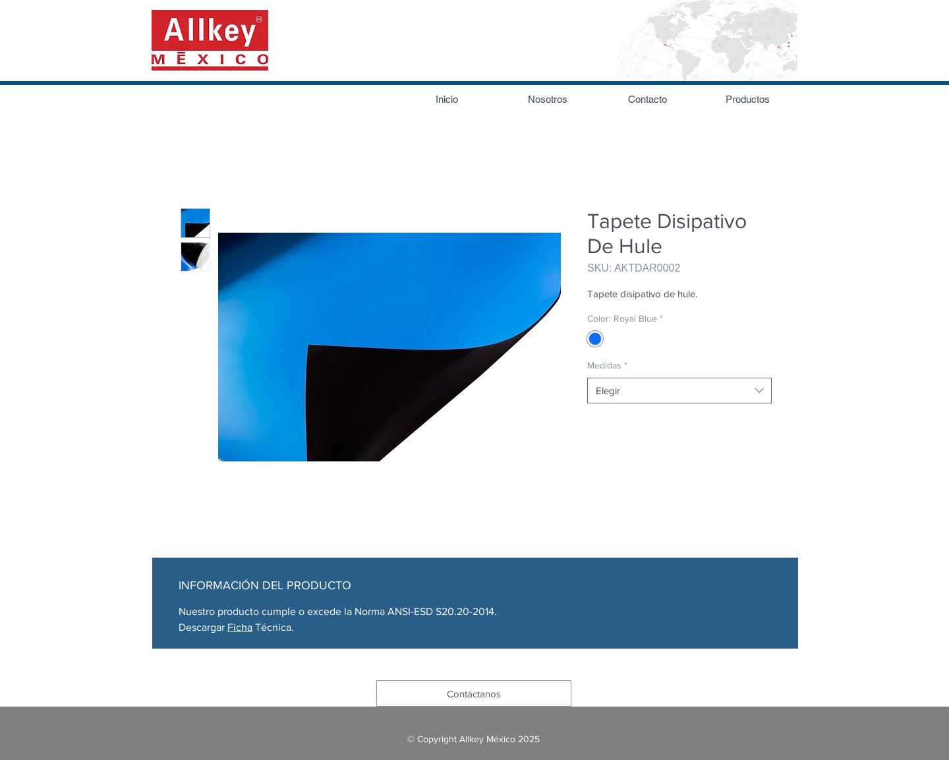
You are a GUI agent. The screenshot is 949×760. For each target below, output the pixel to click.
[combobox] (679, 390)
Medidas (607, 365)
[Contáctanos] (473, 693)
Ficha (239, 627)
